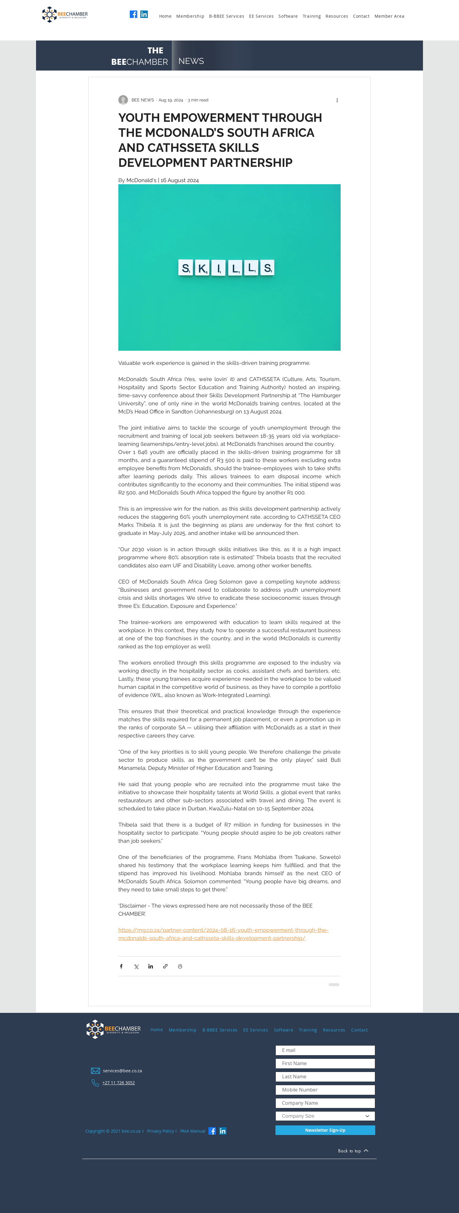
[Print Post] (180, 966)
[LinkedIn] (144, 14)
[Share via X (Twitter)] (136, 966)
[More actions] (337, 100)
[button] (192, 16)
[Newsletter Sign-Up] (325, 1130)
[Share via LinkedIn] (151, 966)
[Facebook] (133, 14)
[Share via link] (165, 966)
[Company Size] (325, 1116)
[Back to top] (353, 1151)
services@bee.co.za (122, 1070)
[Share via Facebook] (121, 966)
